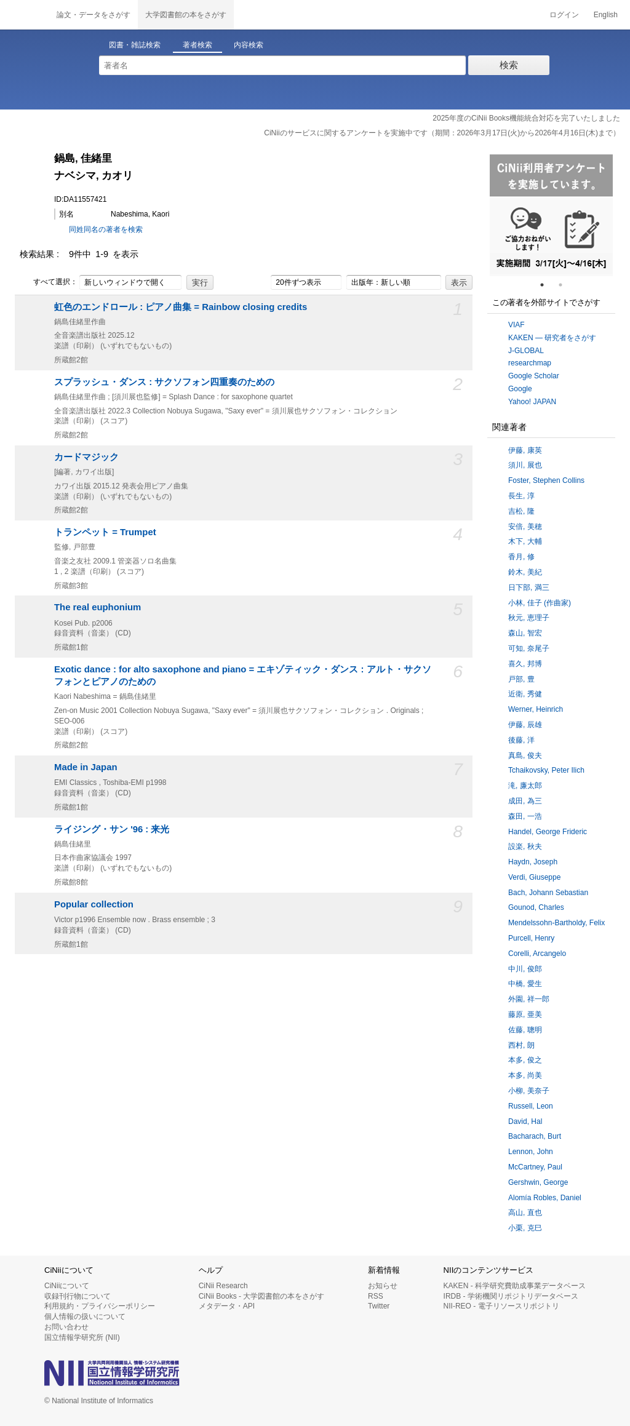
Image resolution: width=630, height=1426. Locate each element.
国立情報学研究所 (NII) (82, 1337)
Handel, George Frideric (547, 831)
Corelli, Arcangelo (537, 953)
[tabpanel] (551, 215)
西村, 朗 (521, 1045)
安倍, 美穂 (525, 526)
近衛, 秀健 (525, 694)
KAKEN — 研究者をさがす (552, 337)
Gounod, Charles (536, 907)
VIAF (516, 325)
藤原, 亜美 (525, 1014)
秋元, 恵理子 (528, 617)
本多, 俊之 (525, 1060)
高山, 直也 (525, 1212)
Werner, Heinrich (535, 709)
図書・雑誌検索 (135, 45)
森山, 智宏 (525, 633)
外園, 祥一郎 (528, 999)
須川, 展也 (525, 465)
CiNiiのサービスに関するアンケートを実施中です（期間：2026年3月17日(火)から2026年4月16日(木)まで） (442, 133)
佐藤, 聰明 (525, 1030)
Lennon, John (530, 1151)
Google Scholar (533, 376)
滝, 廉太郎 (525, 785)
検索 (509, 65)
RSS (375, 1296)
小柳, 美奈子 (528, 1090)
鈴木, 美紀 (525, 572)
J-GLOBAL (526, 350)
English (606, 14)
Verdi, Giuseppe (534, 877)
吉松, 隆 (521, 511)
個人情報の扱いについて (85, 1316)
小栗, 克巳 (525, 1228)
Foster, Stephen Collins (546, 480)
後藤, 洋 (521, 740)
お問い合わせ (66, 1327)
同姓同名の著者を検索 (106, 229)
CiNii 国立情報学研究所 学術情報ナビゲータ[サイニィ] (24, 15)
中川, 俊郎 (525, 969)
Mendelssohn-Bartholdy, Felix (556, 922)
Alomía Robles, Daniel (544, 1197)
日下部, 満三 (528, 587)
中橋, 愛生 (525, 983)
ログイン (564, 14)
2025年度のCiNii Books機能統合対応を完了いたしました (526, 118)
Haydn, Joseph (532, 862)
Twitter (378, 1306)
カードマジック (86, 457)
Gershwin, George (538, 1182)
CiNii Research (223, 1285)
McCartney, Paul (535, 1167)
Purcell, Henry (531, 938)
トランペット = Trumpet (105, 532)
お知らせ (382, 1285)
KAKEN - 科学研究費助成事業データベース (515, 1285)
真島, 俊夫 (525, 755)
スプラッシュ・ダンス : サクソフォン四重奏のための (164, 382)
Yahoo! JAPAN (532, 401)
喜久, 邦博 (525, 663)
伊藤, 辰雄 (525, 724)
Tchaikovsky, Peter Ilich (546, 770)
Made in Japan (86, 767)
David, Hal (525, 1121)
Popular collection (94, 904)
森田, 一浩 (525, 816)
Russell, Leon (530, 1106)
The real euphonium (97, 607)
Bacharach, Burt (534, 1136)
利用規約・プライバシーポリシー (99, 1306)
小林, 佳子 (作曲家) (539, 603)
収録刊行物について (77, 1296)
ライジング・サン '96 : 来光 (111, 829)
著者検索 (197, 45)
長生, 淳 (521, 496)
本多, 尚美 (525, 1075)
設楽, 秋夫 (525, 846)
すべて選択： (49, 282)
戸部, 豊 (521, 679)
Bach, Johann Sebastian (548, 892)
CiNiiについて (66, 1285)
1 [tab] (547, 285)
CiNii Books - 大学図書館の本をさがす (262, 1296)
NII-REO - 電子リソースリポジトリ (501, 1306)
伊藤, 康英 (525, 450)
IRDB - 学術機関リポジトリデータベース (511, 1296)
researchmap (529, 363)
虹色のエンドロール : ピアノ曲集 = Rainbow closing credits (180, 307)
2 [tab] (565, 285)
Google (520, 388)
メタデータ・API (227, 1306)
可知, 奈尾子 (528, 648)
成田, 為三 (525, 801)
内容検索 (248, 45)
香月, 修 (521, 556)
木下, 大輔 (525, 541)
